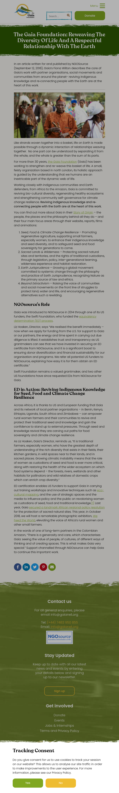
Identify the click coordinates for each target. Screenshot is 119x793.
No (61, 783)
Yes (27, 783)
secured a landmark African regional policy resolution (67, 507)
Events (59, 720)
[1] (92, 503)
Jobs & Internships (59, 725)
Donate (59, 715)
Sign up (59, 691)
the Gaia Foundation (62, 162)
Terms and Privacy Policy (59, 730)
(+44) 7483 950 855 (62, 622)
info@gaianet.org (64, 627)
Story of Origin (83, 212)
